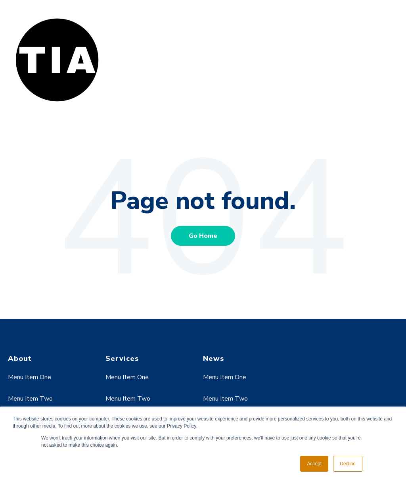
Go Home (203, 235)
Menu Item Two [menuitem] (30, 398)
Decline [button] (348, 464)
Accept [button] (314, 464)
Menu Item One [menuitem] (29, 377)
